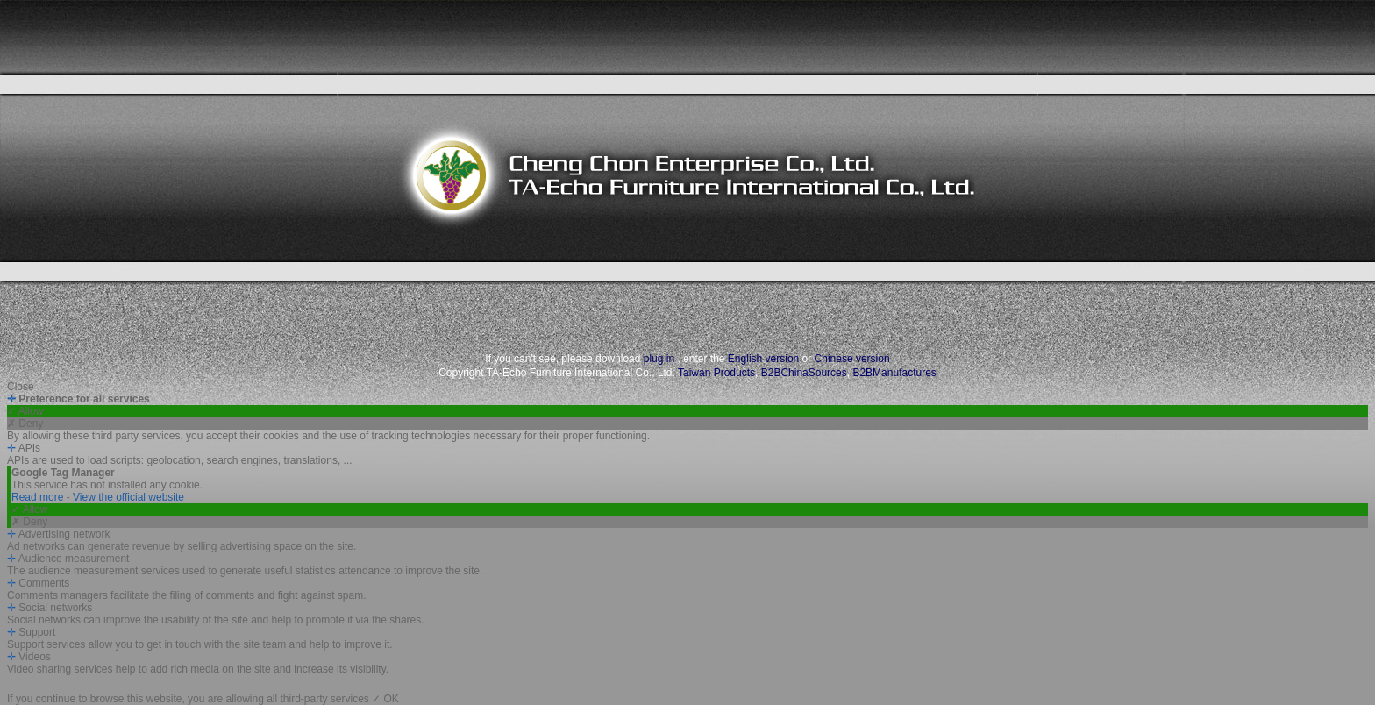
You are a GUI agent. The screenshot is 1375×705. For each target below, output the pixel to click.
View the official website (128, 497)
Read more (39, 497)
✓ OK (385, 699)
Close (20, 387)
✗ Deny (25, 423)
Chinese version (852, 358)
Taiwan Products (716, 373)
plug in (659, 358)
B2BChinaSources (804, 373)
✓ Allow (25, 411)
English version (763, 358)
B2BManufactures (894, 373)
